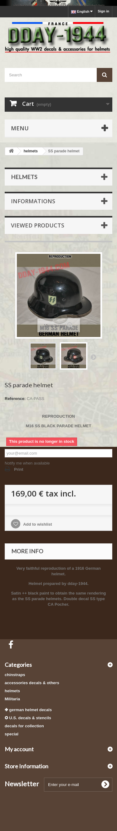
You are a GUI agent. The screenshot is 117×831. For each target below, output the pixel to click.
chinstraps (15, 674)
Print (18, 469)
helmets (12, 691)
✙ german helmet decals (28, 709)
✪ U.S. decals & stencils (28, 718)
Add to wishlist (37, 524)
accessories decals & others (32, 683)
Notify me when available (27, 463)
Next (93, 357)
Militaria (12, 699)
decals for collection (24, 726)
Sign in (103, 11)
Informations (33, 201)
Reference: (15, 398)
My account (19, 749)
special (11, 734)
